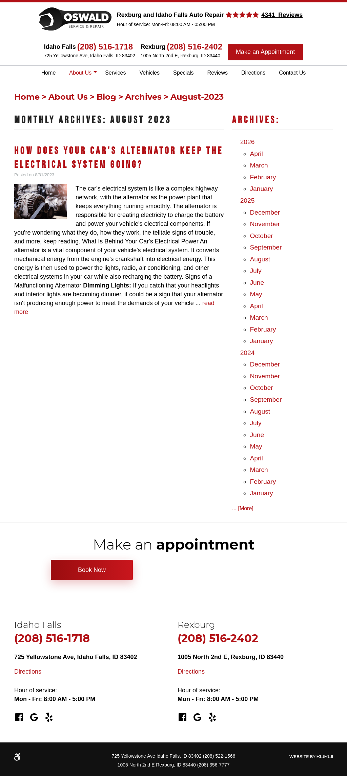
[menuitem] (49, 73)
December (265, 212)
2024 (247, 352)
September (266, 247)
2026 (247, 141)
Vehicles (150, 73)
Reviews (217, 73)
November (265, 223)
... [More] (242, 508)
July (255, 270)
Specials (183, 73)
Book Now (92, 569)
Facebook (19, 717)
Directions (253, 73)
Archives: (256, 120)
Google (34, 717)
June (257, 282)
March (259, 165)
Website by (311, 756)
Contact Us (292, 73)
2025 (247, 200)
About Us (80, 73)
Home (48, 73)
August (260, 259)
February (263, 177)
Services (115, 73)
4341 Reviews (282, 15)
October (261, 235)
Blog (106, 97)
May (256, 294)
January (261, 188)
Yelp (49, 717)
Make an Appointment (265, 51)
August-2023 (197, 97)
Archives (143, 97)
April (256, 153)
